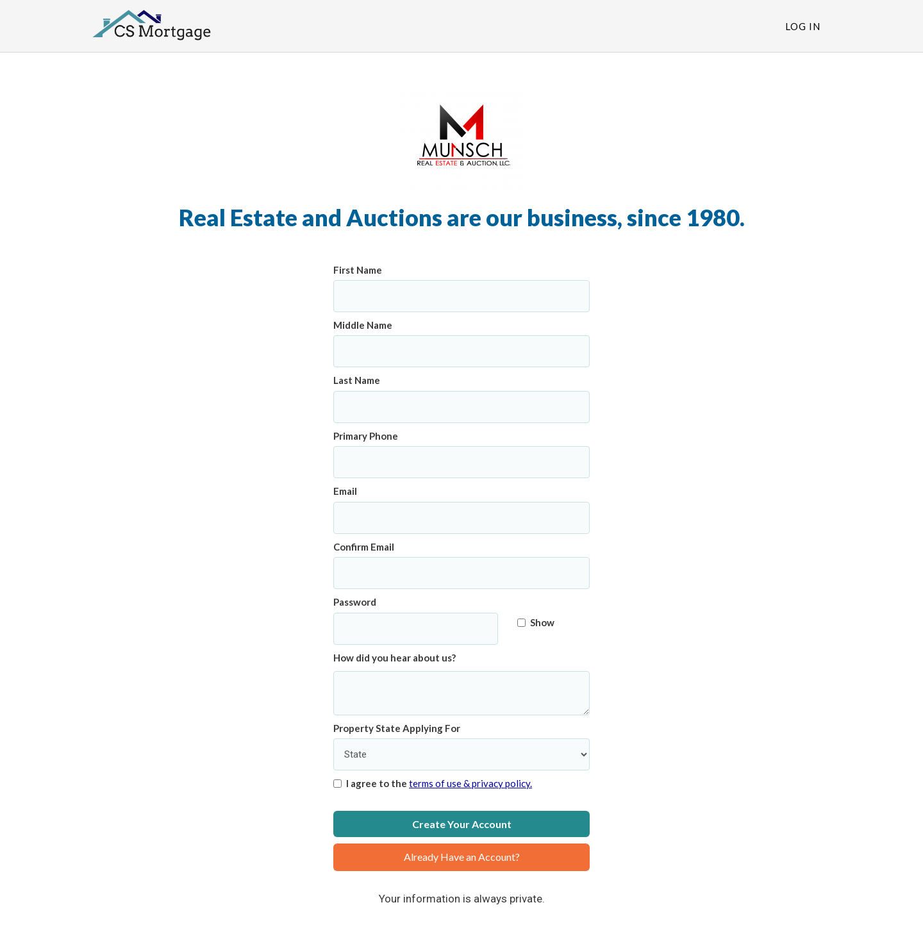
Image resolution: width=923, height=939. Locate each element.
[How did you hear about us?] (461, 693)
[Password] (415, 629)
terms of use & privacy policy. (470, 783)
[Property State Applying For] (461, 754)
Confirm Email (363, 547)
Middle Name (362, 325)
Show (535, 622)
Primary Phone (365, 436)
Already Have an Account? (462, 857)
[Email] (461, 518)
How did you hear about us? (394, 657)
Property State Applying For (396, 728)
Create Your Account (461, 824)
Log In (802, 26)
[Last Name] (461, 407)
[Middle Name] (461, 351)
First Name (357, 270)
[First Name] (461, 296)
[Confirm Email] (461, 573)
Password (354, 602)
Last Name (356, 380)
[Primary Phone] (461, 462)
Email (345, 491)
